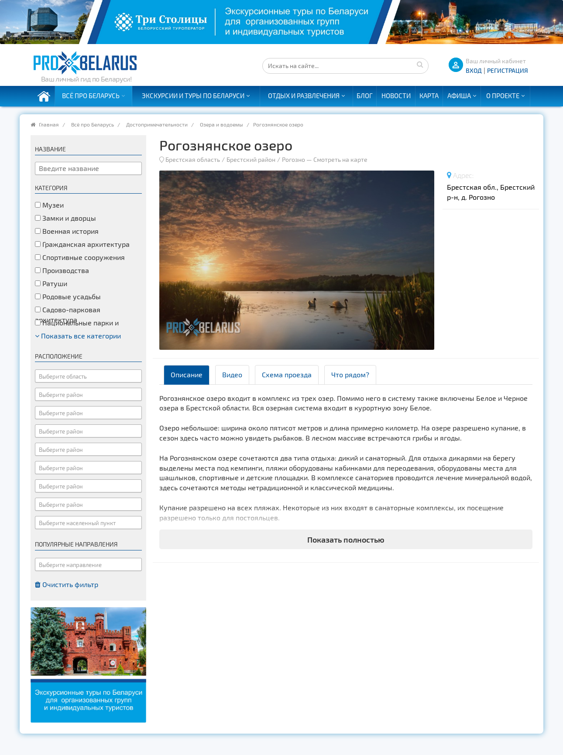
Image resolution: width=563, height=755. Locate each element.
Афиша (459, 95)
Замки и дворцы (65, 218)
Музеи (49, 205)
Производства (62, 270)
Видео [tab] (232, 374)
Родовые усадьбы (68, 296)
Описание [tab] (187, 374)
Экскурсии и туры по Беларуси (193, 95)
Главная (49, 124)
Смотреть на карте (340, 159)
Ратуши (51, 283)
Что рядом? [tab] (350, 374)
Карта (429, 95)
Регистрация (507, 70)
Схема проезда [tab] (287, 374)
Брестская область (192, 159)
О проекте (502, 95)
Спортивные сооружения (80, 257)
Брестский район (251, 159)
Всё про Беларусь (91, 95)
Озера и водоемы (221, 124)
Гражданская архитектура (82, 244)
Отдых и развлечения (304, 95)
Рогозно (293, 159)
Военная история (67, 231)
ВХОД (474, 70)
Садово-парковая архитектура (67, 314)
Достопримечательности (157, 124)
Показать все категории (78, 335)
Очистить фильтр (66, 584)
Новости (396, 95)
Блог (365, 95)
